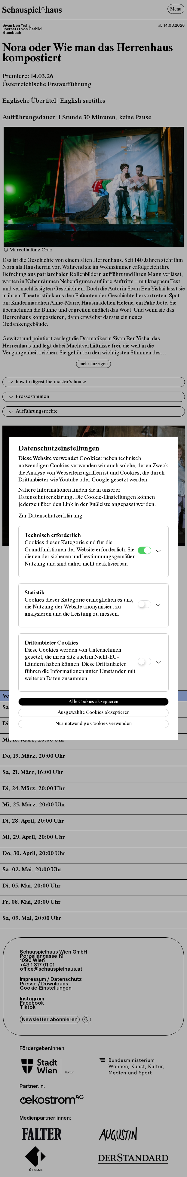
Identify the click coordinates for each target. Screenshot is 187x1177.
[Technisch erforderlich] (144, 550)
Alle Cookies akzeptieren (93, 701)
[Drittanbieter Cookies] (144, 661)
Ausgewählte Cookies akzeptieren (93, 712)
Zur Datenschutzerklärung (50, 516)
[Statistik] (144, 604)
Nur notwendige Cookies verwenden (93, 724)
